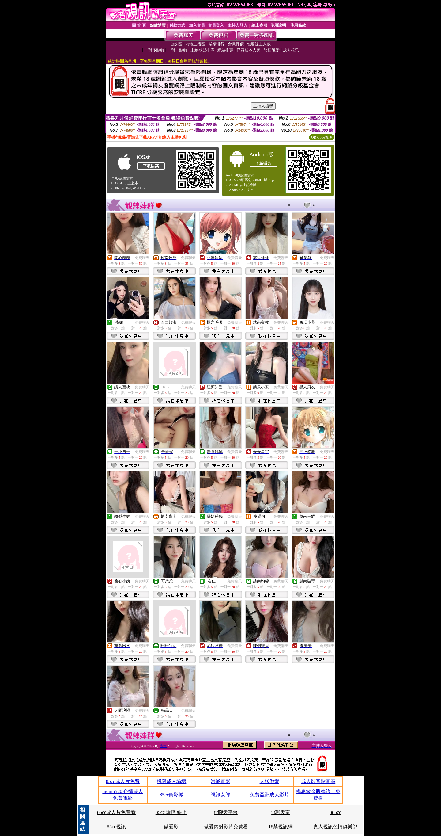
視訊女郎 (220, 794)
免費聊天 (142, 258)
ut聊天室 (280, 812)
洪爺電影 (220, 781)
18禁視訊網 (280, 826)
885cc (335, 812)
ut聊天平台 (225, 812)
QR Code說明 (321, 137)
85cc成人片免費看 (116, 812)
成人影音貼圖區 (318, 781)
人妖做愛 (269, 781)
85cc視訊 (116, 826)
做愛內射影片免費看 (226, 826)
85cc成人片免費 (123, 781)
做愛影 (171, 826)
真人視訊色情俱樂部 (335, 826)
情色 (163, 746)
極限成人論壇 (171, 781)
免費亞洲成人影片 (269, 794)
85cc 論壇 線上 (171, 812)
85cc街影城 (171, 794)
